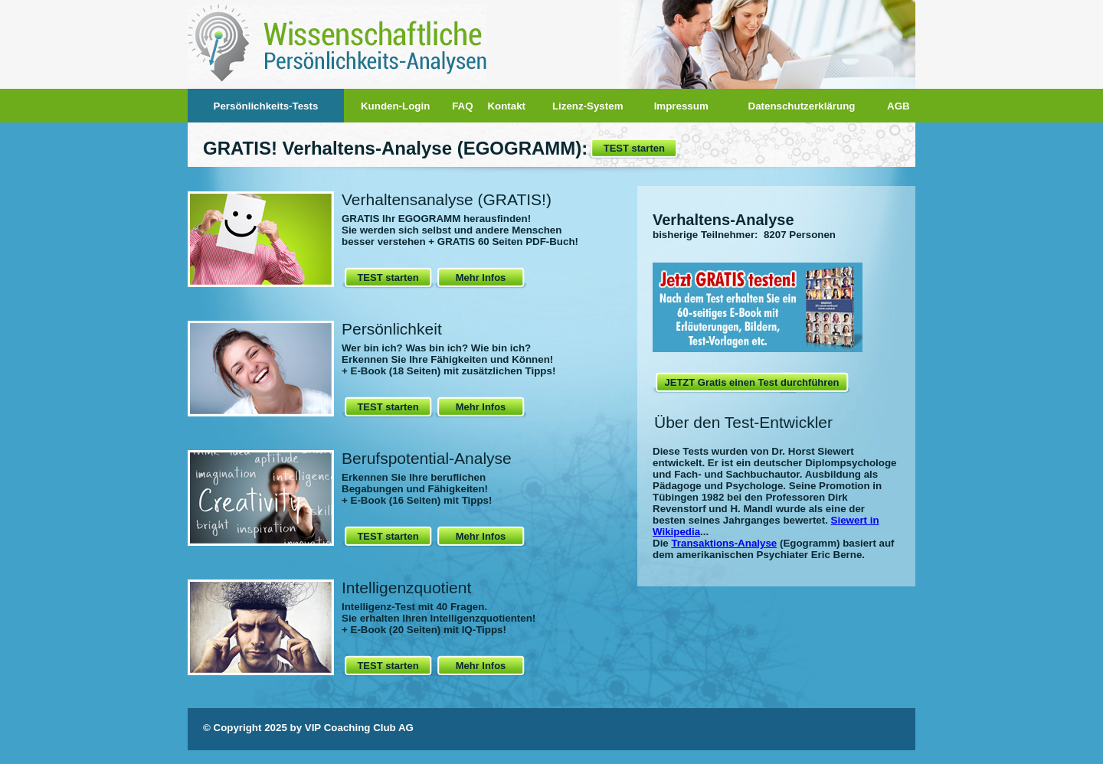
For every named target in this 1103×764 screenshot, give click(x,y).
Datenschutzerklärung (802, 106)
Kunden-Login (395, 106)
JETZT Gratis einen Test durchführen (751, 382)
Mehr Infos (481, 277)
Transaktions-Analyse (724, 543)
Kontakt (506, 106)
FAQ (462, 106)
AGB (898, 106)
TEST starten (634, 148)
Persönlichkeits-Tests (266, 106)
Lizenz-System (588, 106)
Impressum (681, 106)
